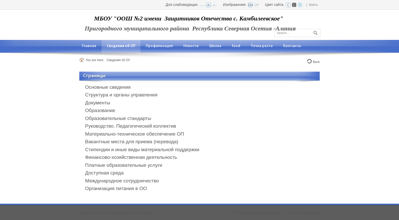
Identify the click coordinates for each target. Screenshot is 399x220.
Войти (313, 5)
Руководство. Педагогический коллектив (130, 126)
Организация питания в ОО (116, 188)
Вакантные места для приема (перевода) (131, 141)
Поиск (315, 32)
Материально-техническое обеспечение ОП (134, 134)
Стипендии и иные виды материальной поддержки (142, 149)
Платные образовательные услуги (123, 165)
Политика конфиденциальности (257, 213)
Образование (100, 110)
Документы (97, 102)
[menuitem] (89, 46)
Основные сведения (108, 87)
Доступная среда (104, 172)
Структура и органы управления (121, 94)
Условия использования (304, 213)
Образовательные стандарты (118, 118)
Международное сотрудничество (122, 180)
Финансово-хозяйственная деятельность (131, 157)
